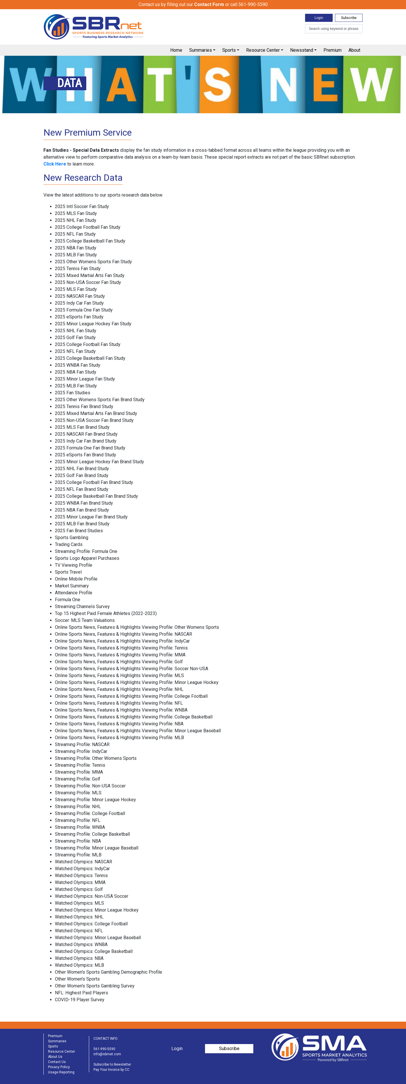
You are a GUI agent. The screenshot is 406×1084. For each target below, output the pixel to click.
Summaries (200, 50)
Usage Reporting (61, 1072)
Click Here (54, 164)
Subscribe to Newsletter (112, 1064)
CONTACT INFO (105, 1039)
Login (319, 18)
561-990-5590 (104, 1049)
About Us (55, 1057)
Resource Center (263, 50)
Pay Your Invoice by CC (111, 1070)
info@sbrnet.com (107, 1054)
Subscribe (349, 18)
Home (176, 50)
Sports (229, 50)
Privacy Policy (59, 1067)
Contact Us (57, 1062)
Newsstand (301, 50)
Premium (332, 50)
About (354, 50)
